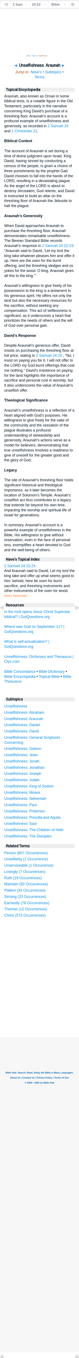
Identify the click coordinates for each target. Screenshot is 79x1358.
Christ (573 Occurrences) (25, 915)
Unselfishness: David (21, 731)
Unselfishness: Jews (21, 755)
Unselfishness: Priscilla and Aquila (32, 817)
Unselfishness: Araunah (23, 719)
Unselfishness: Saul (20, 823)
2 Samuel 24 (58, 126)
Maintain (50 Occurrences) (26, 884)
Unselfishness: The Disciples (28, 836)
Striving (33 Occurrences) (25, 897)
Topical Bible (49, 676)
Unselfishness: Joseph (22, 774)
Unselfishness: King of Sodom (29, 786)
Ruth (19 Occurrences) (23, 878)
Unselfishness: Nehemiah (25, 798)
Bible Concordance (20, 671)
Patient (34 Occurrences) (25, 890)
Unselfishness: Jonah (21, 761)
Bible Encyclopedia (20, 676)
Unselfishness (15, 706)
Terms (39, 77)
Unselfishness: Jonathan (24, 767)
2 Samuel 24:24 (49, 355)
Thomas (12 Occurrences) (25, 909)
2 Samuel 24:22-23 (57, 246)
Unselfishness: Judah (21, 780)
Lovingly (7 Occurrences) (25, 872)
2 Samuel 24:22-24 (20, 566)
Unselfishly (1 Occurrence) (26, 859)
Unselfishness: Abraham (24, 712)
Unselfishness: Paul (20, 805)
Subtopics (53, 72)
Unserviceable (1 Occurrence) (29, 865)
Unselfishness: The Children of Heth (33, 830)
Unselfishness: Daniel (22, 725)
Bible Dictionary (52, 671)
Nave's (36, 72)
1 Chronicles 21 (24, 131)
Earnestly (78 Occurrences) (26, 903)
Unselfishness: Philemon (24, 811)
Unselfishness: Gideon (22, 749)
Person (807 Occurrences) (26, 853)
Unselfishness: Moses (22, 792)
